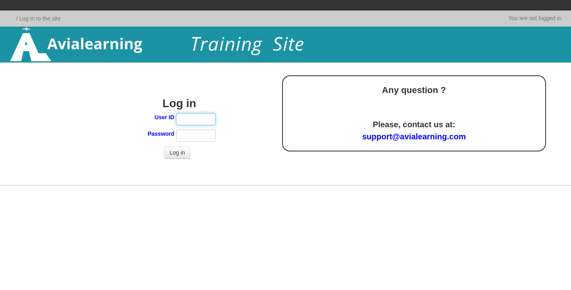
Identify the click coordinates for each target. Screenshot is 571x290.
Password (160, 133)
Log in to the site (40, 18)
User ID (164, 117)
